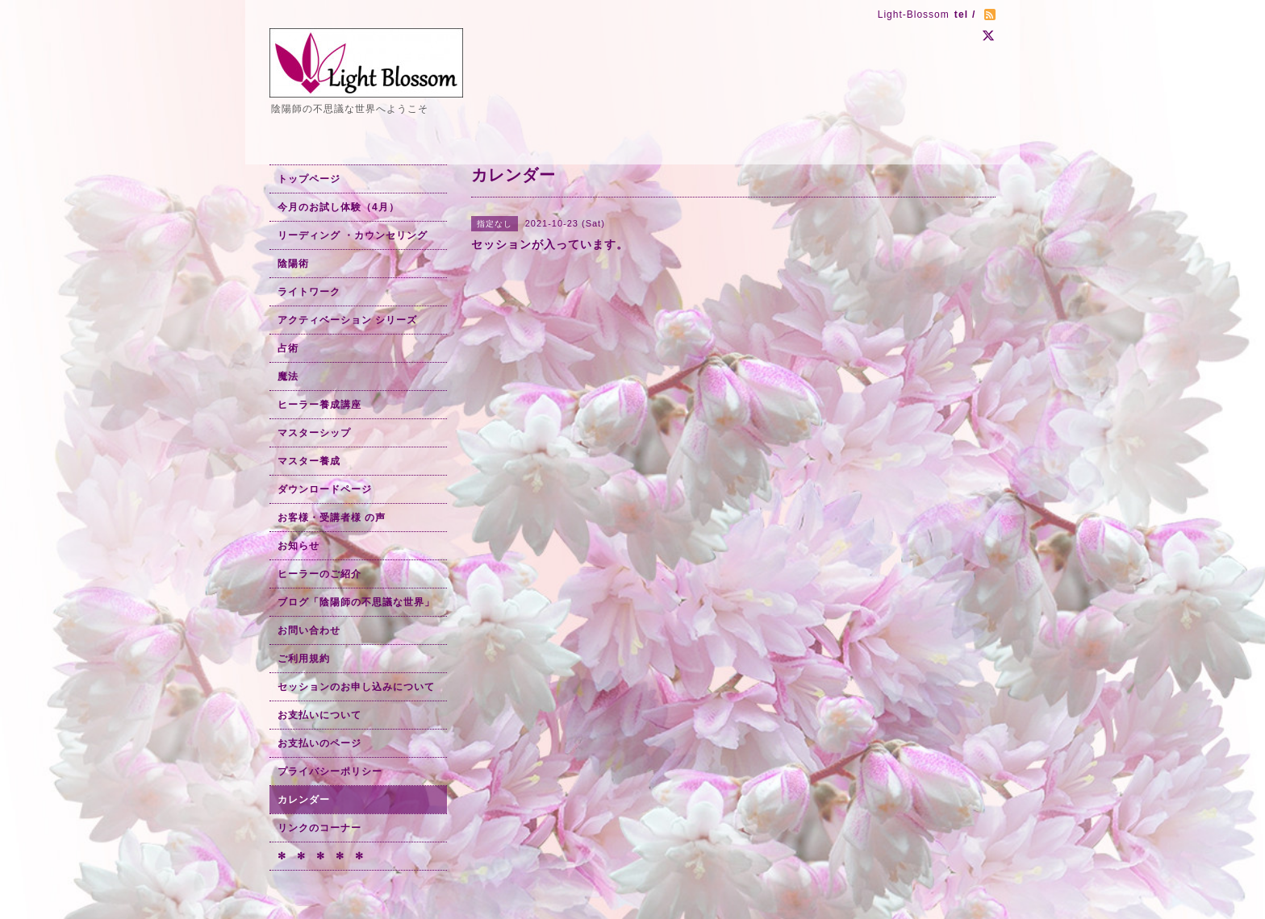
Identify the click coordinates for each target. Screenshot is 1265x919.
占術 (288, 348)
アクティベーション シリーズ (347, 320)
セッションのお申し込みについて (356, 686)
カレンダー (304, 799)
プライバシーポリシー (330, 771)
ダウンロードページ (325, 489)
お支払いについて (319, 715)
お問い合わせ (309, 630)
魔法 (288, 376)
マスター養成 (309, 461)
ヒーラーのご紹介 (319, 574)
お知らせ (298, 545)
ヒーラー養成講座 (319, 404)
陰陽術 (293, 263)
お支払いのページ (319, 743)
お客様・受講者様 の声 (332, 517)
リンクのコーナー (319, 828)
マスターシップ (314, 433)
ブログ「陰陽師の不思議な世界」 (356, 602)
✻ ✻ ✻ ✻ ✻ (321, 856)
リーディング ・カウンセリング (353, 235)
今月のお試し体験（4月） (338, 207)
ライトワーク (309, 291)
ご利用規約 (304, 658)
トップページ (309, 179)
